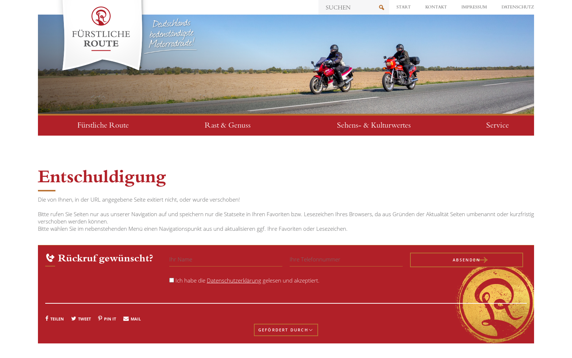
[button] (54, 318)
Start (404, 7)
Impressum (474, 7)
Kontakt (436, 7)
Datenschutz (518, 7)
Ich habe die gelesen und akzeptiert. (247, 280)
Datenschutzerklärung (234, 280)
